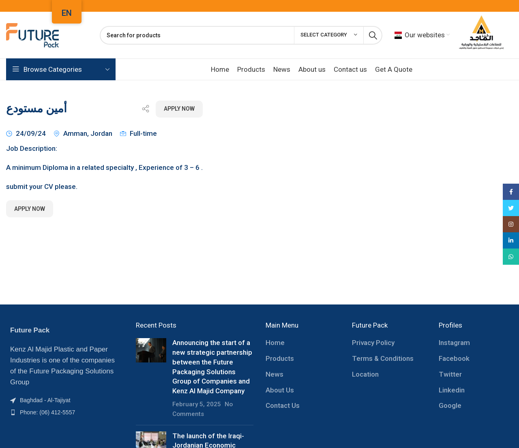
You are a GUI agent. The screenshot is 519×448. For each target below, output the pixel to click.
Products (280, 358)
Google (450, 405)
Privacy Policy (373, 343)
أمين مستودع (36, 108)
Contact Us (283, 405)
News (274, 374)
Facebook (454, 358)
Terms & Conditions (383, 358)
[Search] (241, 35)
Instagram (454, 343)
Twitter (450, 374)
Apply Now (179, 108)
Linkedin (452, 390)
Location (365, 374)
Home (275, 343)
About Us (280, 390)
